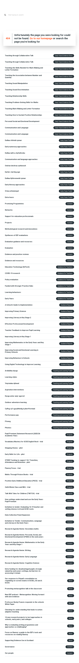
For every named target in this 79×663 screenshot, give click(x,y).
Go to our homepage (41, 38)
